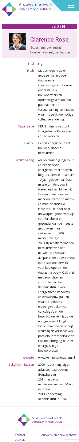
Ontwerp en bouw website (59, 435)
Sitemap (20, 440)
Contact (20, 435)
